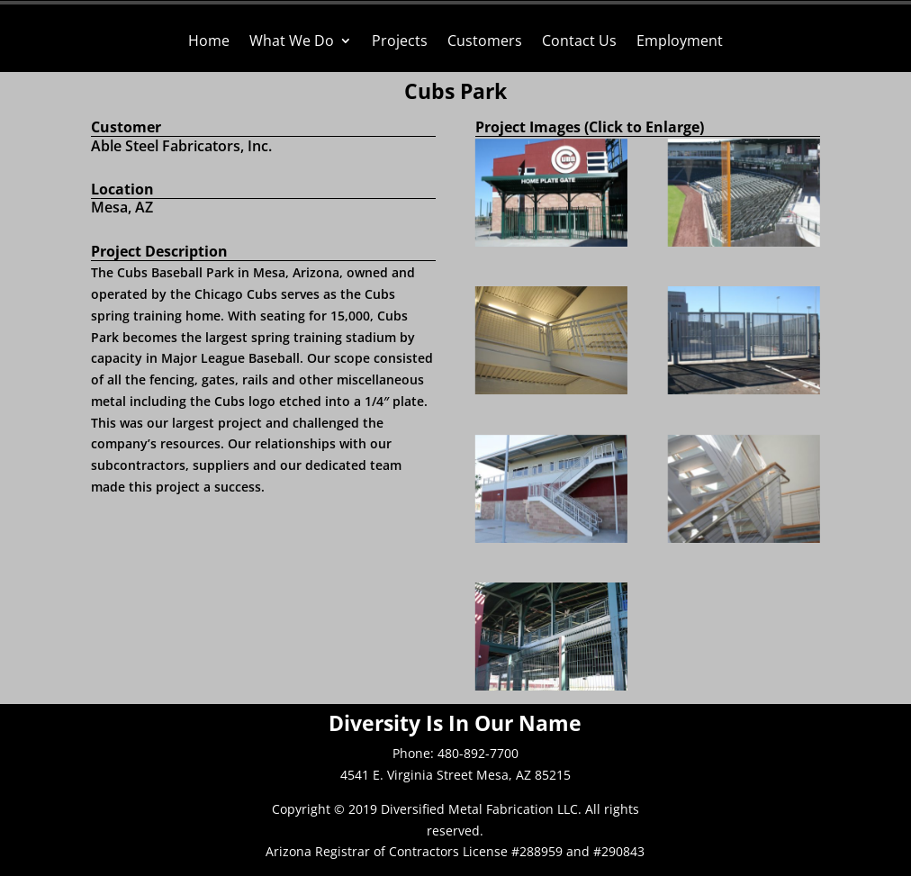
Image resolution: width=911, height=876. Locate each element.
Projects (400, 42)
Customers (484, 42)
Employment (679, 42)
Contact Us (579, 42)
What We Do (291, 42)
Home (209, 42)
